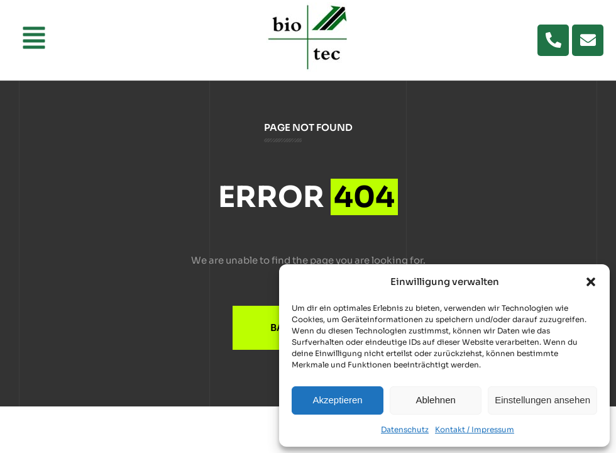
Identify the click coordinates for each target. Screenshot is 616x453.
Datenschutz (405, 429)
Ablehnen (435, 399)
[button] (591, 282)
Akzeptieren (337, 399)
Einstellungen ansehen (542, 399)
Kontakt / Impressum (474, 429)
